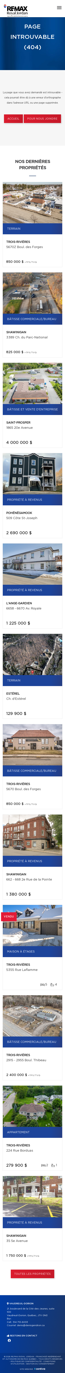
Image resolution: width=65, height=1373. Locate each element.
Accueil (13, 119)
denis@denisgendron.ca (31, 1325)
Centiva (39, 1369)
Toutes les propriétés (32, 1274)
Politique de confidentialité (26, 1361)
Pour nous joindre (42, 119)
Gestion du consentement (40, 1364)
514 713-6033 (20, 1322)
